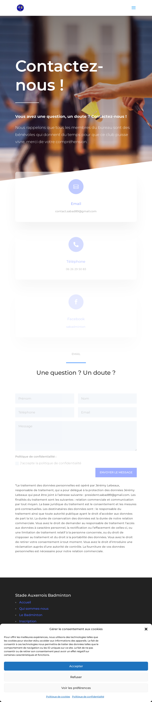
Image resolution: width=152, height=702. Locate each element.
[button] (146, 629)
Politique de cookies (58, 696)
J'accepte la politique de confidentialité (48, 463)
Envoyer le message (116, 472)
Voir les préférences (76, 688)
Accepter (76, 666)
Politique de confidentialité (88, 696)
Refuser (76, 677)
